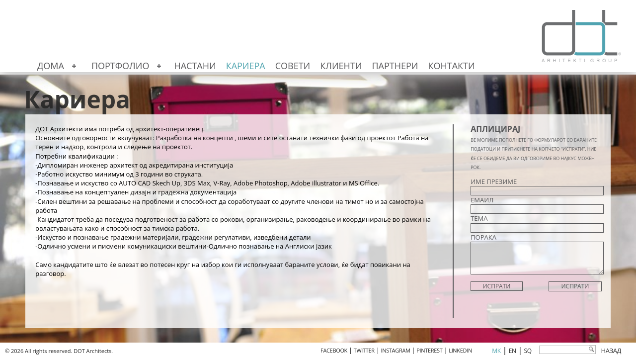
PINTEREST (429, 350)
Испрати (575, 286)
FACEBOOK (333, 350)
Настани (195, 66)
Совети (293, 66)
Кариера (245, 66)
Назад (611, 350)
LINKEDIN (460, 350)
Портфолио (120, 66)
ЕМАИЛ (482, 199)
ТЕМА (479, 218)
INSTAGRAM (395, 350)
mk (496, 351)
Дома (50, 66)
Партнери (395, 66)
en (512, 351)
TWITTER (364, 350)
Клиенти (341, 66)
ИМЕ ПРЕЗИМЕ (494, 181)
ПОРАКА (483, 237)
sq (528, 351)
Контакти (451, 66)
